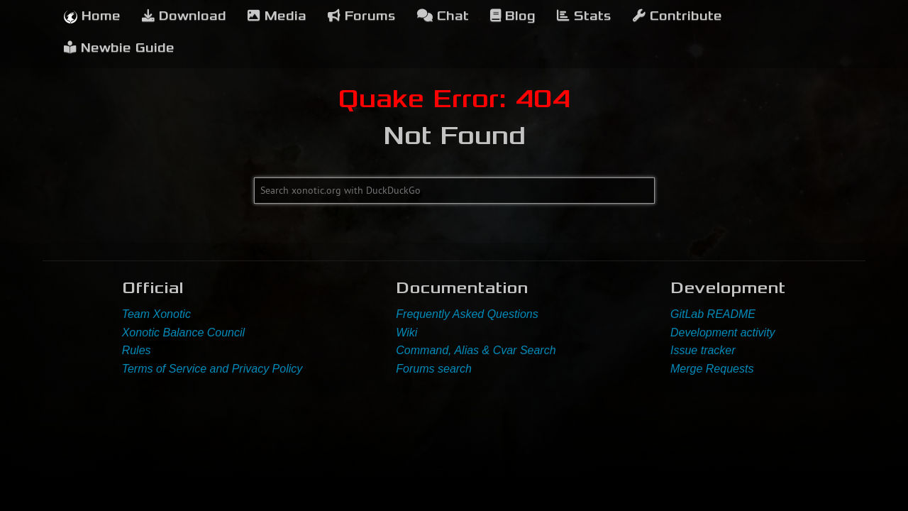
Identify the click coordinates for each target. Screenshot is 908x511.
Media (277, 16)
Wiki (406, 332)
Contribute (677, 16)
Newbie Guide (119, 47)
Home (92, 16)
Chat (443, 16)
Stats (584, 16)
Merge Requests (711, 369)
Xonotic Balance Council (183, 332)
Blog (513, 16)
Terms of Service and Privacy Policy (212, 369)
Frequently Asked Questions (467, 314)
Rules (136, 350)
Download (184, 16)
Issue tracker (703, 350)
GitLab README (712, 314)
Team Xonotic (156, 314)
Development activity (722, 332)
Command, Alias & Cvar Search (475, 350)
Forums (362, 16)
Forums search (434, 369)
